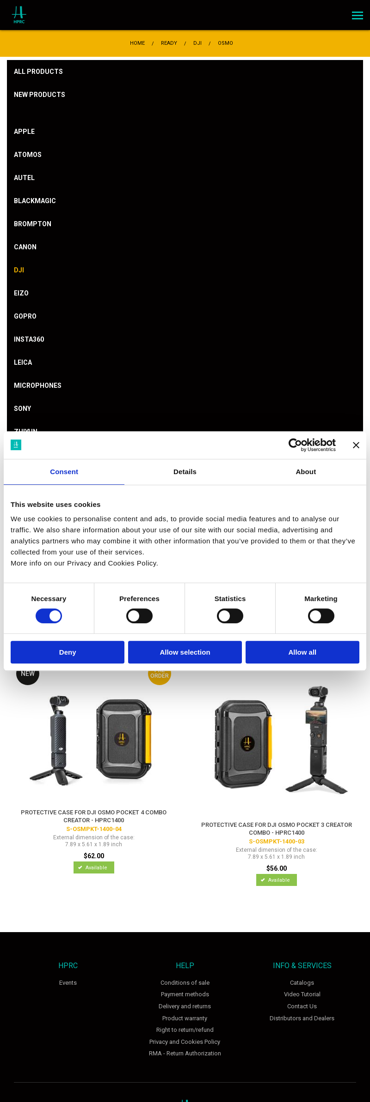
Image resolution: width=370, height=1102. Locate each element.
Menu (356, 12)
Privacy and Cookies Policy (184, 1041)
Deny (67, 652)
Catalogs (302, 982)
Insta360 (29, 339)
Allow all (302, 652)
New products (39, 94)
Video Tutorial (302, 994)
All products (38, 71)
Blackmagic (35, 201)
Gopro (25, 316)
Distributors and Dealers (302, 1018)
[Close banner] (356, 445)
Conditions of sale (185, 982)
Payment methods (185, 994)
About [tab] (306, 472)
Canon (25, 247)
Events (68, 982)
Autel (24, 177)
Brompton (32, 224)
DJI (19, 270)
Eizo (21, 293)
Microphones (38, 385)
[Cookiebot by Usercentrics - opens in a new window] (295, 445)
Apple (24, 131)
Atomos (28, 154)
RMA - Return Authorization (185, 1053)
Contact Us (302, 1006)
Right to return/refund (185, 1029)
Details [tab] (185, 472)
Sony (22, 408)
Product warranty (184, 1018)
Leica (23, 362)
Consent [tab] (64, 472)
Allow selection (185, 652)
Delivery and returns (185, 1006)
